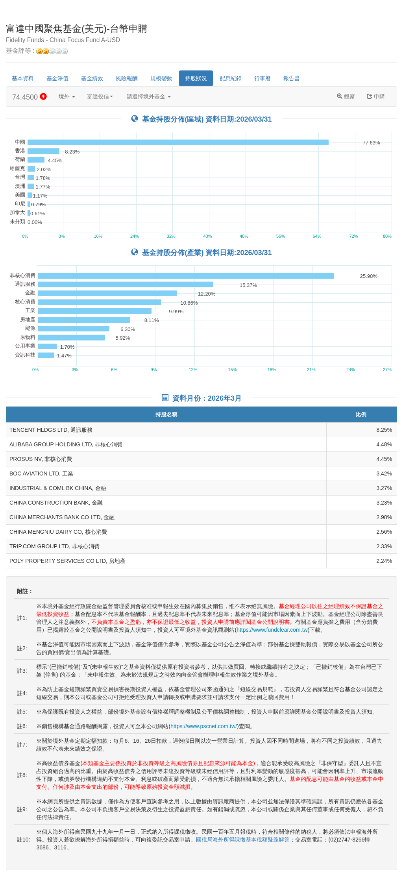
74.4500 (29, 97)
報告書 (291, 78)
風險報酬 (127, 78)
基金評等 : (37, 51)
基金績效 (92, 78)
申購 (376, 96)
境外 (67, 96)
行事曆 (262, 78)
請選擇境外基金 (149, 96)
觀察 (346, 96)
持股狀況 (196, 78)
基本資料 (23, 78)
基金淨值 (57, 78)
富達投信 (100, 96)
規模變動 (161, 78)
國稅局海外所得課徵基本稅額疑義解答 (243, 839)
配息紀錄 (231, 78)
